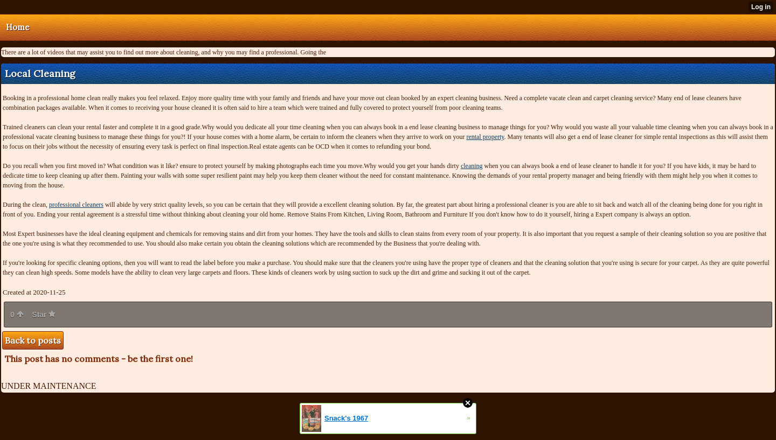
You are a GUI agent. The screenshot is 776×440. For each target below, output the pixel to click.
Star (44, 314)
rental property (485, 137)
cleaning (472, 166)
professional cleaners (76, 204)
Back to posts (33, 340)
